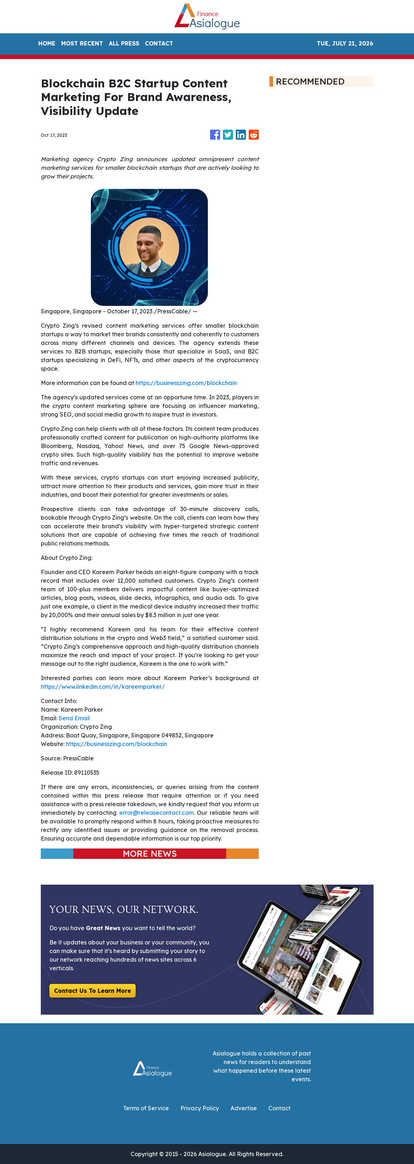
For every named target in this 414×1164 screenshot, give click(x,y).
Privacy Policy (199, 1108)
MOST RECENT (82, 43)
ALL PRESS (124, 43)
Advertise (243, 1108)
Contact (279, 1108)
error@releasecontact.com (156, 812)
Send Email (74, 718)
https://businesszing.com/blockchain (186, 382)
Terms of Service (146, 1108)
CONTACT (159, 43)
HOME (46, 43)
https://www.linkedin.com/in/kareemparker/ (103, 686)
